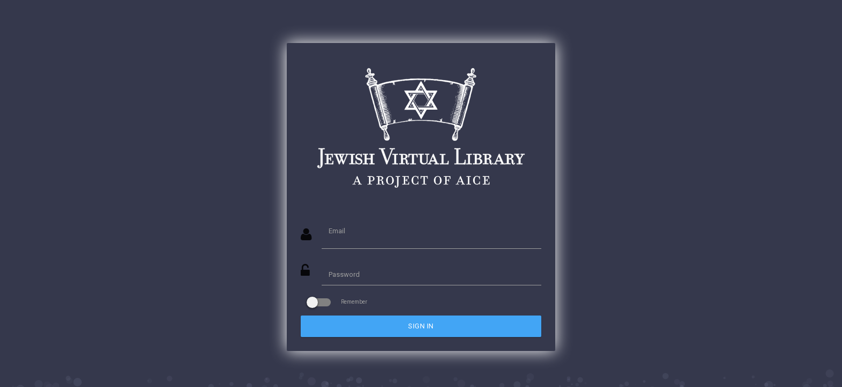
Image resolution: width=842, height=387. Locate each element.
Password (344, 274)
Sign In (421, 326)
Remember (338, 301)
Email (337, 231)
